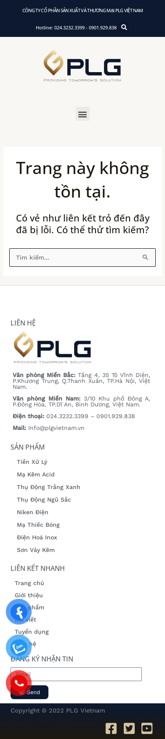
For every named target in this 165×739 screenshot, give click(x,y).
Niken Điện (32, 512)
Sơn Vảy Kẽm (36, 549)
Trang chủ (29, 583)
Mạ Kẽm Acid (36, 474)
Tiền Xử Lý (32, 461)
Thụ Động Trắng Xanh (48, 487)
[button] (83, 114)
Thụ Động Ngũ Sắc (44, 499)
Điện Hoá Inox (37, 537)
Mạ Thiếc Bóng (38, 524)
